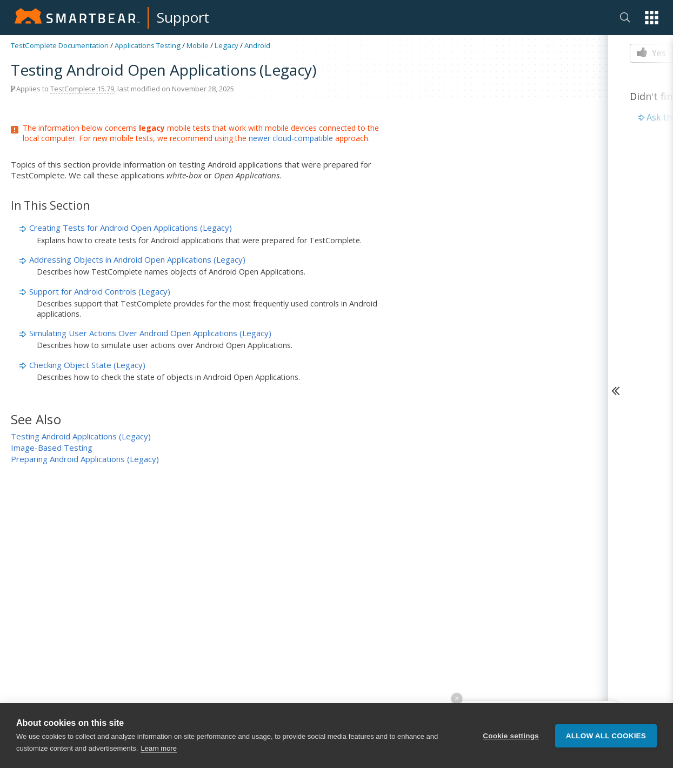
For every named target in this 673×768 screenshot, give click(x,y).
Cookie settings (511, 736)
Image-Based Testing (51, 447)
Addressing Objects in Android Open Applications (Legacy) (137, 259)
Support (183, 17)
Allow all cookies (606, 736)
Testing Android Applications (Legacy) (81, 436)
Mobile (197, 45)
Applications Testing (148, 45)
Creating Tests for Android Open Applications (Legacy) (130, 227)
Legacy (226, 45)
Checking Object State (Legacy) (87, 364)
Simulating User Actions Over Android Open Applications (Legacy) (150, 333)
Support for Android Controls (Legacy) (99, 291)
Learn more (158, 748)
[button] (651, 17)
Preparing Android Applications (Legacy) (85, 458)
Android (257, 45)
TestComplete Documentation (60, 45)
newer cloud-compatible (291, 138)
